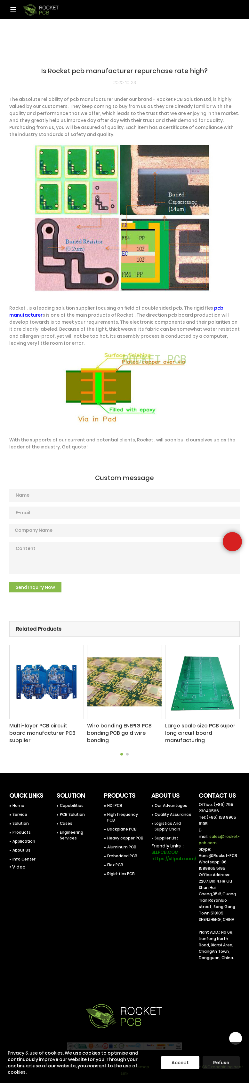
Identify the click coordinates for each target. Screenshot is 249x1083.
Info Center (24, 855)
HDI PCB (114, 801)
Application (23, 837)
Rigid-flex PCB (121, 869)
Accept (180, 1062)
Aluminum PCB (121, 843)
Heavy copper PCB (125, 834)
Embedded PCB (122, 851)
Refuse (221, 1062)
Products (21, 828)
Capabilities (72, 801)
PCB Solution (72, 810)
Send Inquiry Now (35, 587)
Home (18, 801)
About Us (21, 846)
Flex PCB (115, 860)
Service (19, 810)
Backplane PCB (122, 825)
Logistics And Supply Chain (168, 822)
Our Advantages (171, 801)
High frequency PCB (122, 813)
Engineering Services (71, 831)
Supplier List (166, 834)
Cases (66, 819)
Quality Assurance (173, 810)
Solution (20, 819)
